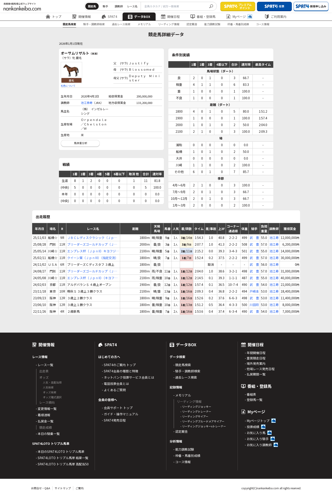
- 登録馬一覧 (253, 399)
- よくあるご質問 (114, 390)
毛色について (68, 85)
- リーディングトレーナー (195, 411)
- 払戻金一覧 (44, 421)
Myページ (239, 16)
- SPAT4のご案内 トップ (119, 365)
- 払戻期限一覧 (255, 374)
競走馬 (92, 6)
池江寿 (274, 237)
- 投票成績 (252, 426)
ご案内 (79, 488)
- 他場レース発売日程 (260, 369)
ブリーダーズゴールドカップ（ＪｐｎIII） (92, 244)
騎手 (105, 6)
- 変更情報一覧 (46, 408)
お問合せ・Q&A (40, 488)
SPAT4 (109, 16)
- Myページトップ (257, 420)
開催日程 (170, 16)
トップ (53, 16)
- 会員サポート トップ (117, 407)
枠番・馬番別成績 (238, 24)
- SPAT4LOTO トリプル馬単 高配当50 (62, 464)
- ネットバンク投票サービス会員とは (128, 377)
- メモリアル (182, 395)
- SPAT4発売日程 (114, 420)
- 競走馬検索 (182, 365)
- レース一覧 (44, 365)
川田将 (254, 304)
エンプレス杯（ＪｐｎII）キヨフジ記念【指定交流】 (93, 251)
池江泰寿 (86, 103)
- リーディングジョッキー (195, 406)
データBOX (139, 16)
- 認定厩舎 (180, 431)
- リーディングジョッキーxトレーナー (203, 426)
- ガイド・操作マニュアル (120, 414)
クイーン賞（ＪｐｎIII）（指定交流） (92, 257)
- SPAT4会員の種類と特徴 (120, 371)
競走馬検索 (69, 24)
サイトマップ (63, 488)
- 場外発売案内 (255, 363)
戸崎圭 (254, 291)
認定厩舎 (191, 24)
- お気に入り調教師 (258, 445)
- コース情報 (182, 462)
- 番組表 (250, 394)
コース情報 (262, 24)
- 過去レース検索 (185, 377)
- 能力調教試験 (183, 449)
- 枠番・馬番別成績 (186, 455)
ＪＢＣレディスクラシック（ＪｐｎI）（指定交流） (92, 237)
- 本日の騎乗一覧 (48, 433)
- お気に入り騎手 (257, 439)
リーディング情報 (168, 24)
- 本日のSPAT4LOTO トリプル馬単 (60, 451)
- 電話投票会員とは (115, 383)
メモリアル (144, 24)
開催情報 (81, 16)
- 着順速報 (43, 415)
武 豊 (254, 237)
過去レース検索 (121, 24)
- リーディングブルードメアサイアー (202, 421)
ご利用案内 (275, 16)
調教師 (119, 6)
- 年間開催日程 (255, 352)
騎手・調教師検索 (94, 24)
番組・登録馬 (202, 16)
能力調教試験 (212, 24)
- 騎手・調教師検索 (186, 371)
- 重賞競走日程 (255, 358)
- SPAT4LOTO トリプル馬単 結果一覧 (62, 458)
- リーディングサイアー (194, 416)
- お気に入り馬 (255, 432)
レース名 (132, 6)
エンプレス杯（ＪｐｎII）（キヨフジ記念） (92, 278)
